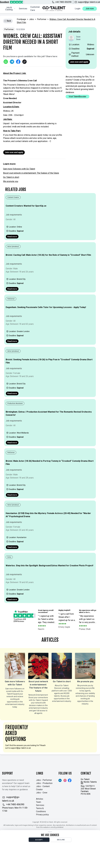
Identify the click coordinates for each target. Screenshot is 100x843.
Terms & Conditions (41, 810)
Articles (39, 799)
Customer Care (35, 8)
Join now (90, 8)
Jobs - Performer (44, 780)
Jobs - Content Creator (43, 788)
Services (23, 8)
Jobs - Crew (41, 792)
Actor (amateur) (13, 246)
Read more (12, 237)
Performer (41, 19)
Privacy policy (42, 814)
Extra (9, 557)
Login (77, 8)
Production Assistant (15, 403)
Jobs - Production (44, 783)
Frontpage (21, 19)
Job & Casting (10, 8)
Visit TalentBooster (77, 96)
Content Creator (13, 197)
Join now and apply (79, 62)
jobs (31, 19)
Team (38, 802)
